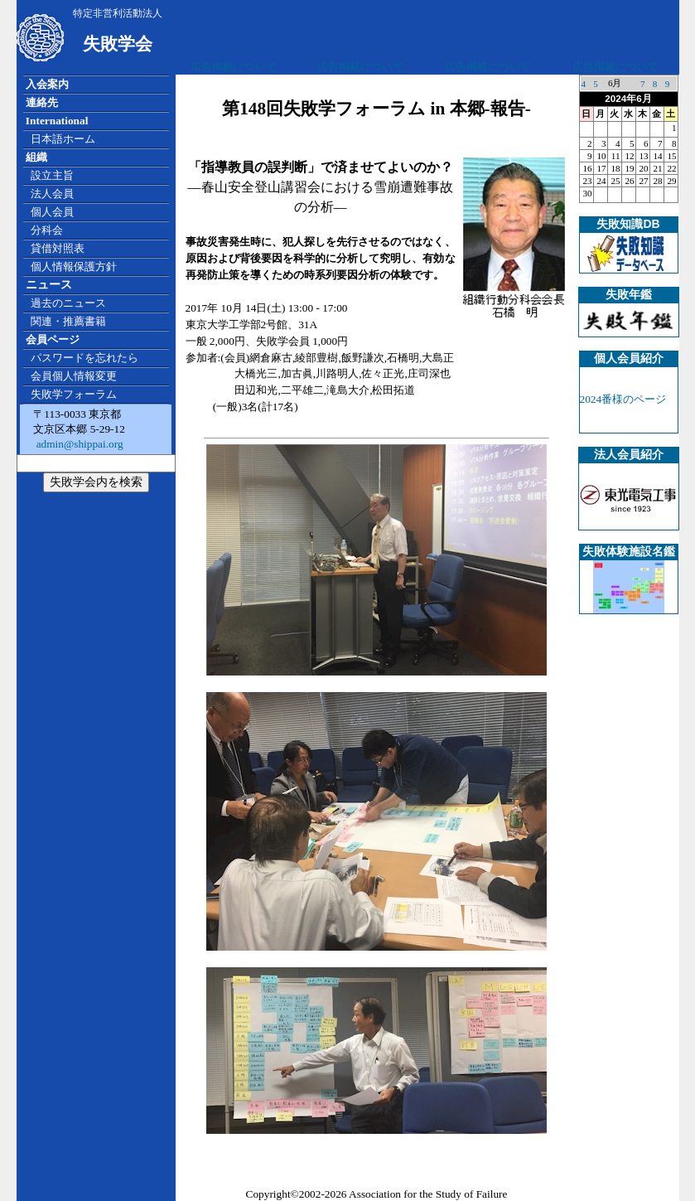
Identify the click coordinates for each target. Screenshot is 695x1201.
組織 (36, 157)
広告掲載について (234, 67)
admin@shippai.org (78, 444)
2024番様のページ (623, 399)
